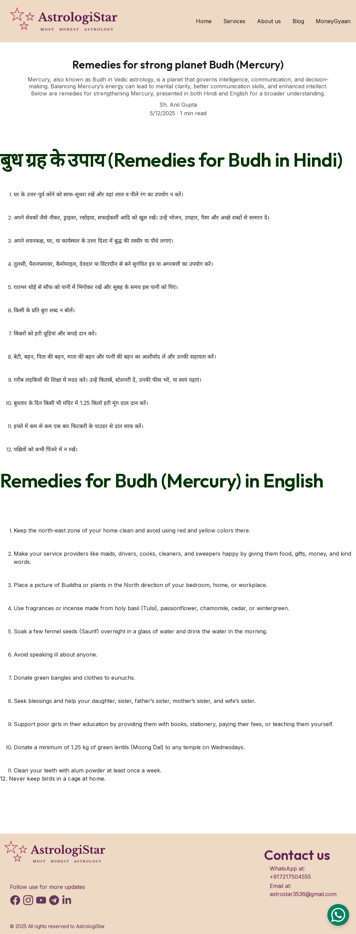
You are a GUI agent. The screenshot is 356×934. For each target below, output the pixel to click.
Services (234, 21)
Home (204, 21)
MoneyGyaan (333, 21)
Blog (298, 21)
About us (269, 21)
